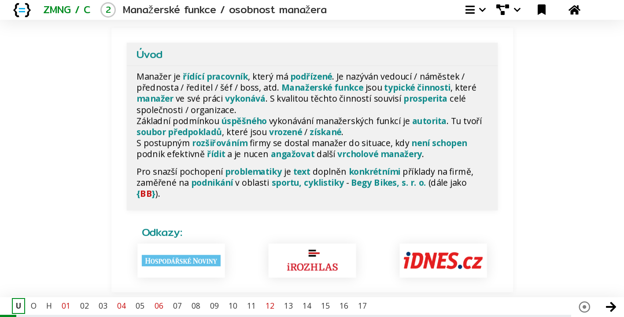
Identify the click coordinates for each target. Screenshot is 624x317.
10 (233, 305)
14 (307, 305)
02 (84, 305)
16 (344, 305)
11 (251, 305)
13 (288, 305)
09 (214, 305)
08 (196, 305)
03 (103, 305)
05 (140, 305)
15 (325, 305)
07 (177, 305)
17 (362, 305)
